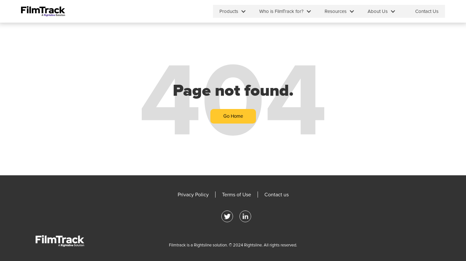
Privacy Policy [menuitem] (193, 194)
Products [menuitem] (228, 11)
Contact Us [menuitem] (426, 11)
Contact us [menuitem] (276, 194)
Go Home (233, 116)
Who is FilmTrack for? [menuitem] (281, 11)
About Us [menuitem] (378, 11)
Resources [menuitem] (336, 11)
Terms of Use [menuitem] (236, 194)
